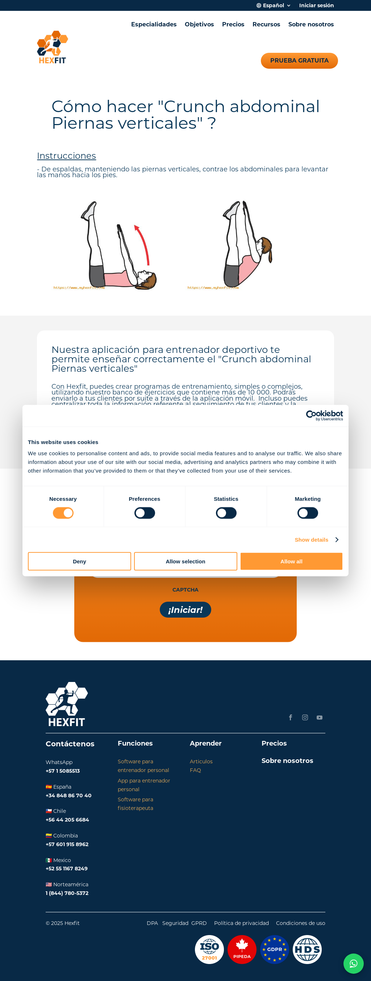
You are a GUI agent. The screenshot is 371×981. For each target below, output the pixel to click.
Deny (79, 561)
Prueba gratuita (299, 60)
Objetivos (199, 24)
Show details (312, 539)
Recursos (266, 24)
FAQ (195, 770)
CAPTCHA (185, 590)
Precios (233, 24)
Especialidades (154, 24)
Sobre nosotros (311, 24)
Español (273, 6)
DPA (152, 923)
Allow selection (185, 561)
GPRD (199, 923)
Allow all (291, 561)
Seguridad (175, 923)
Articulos (201, 761)
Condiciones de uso (300, 923)
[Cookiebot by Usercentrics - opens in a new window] (311, 415)
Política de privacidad (241, 923)
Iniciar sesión (316, 6)
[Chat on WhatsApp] (353, 964)
